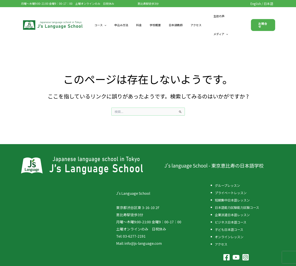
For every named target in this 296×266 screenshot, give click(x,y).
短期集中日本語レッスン (234, 181)
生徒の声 (210, 16)
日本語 (268, 3)
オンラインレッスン (231, 217)
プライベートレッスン (233, 174)
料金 (140, 16)
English (255, 3)
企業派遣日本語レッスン (234, 196)
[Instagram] (245, 237)
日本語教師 (172, 16)
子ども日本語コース (231, 210)
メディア (229, 16)
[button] (110, 16)
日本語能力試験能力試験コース (240, 188)
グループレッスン (229, 167)
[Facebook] (226, 237)
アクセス (190, 16)
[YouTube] (236, 237)
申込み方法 (125, 16)
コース (106, 16)
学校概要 (154, 16)
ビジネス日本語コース (232, 203)
